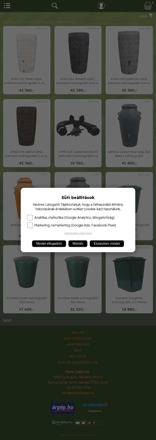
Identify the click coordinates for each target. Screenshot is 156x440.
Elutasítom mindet (107, 243)
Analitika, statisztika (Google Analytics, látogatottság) (71, 217)
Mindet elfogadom (49, 243)
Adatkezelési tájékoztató (78, 233)
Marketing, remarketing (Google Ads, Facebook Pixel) (71, 225)
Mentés (78, 243)
